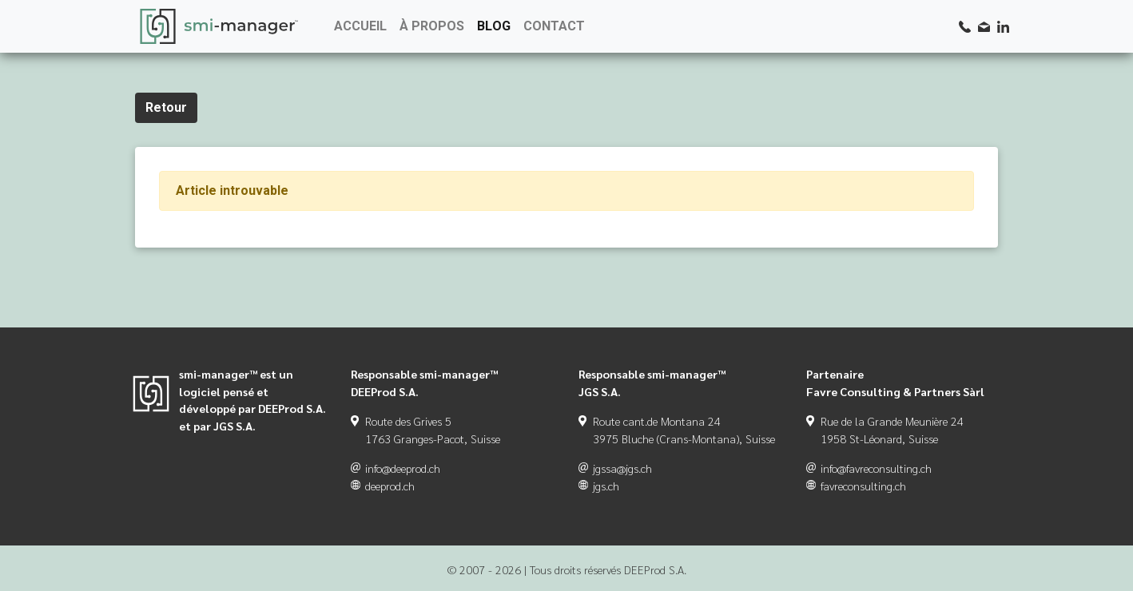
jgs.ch (606, 485)
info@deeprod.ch (402, 468)
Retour (166, 107)
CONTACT (554, 26)
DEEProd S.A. (655, 569)
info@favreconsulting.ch (876, 468)
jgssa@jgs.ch (622, 468)
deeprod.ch (390, 485)
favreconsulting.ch (863, 485)
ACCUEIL (360, 26)
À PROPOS (432, 26)
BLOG (494, 26)
